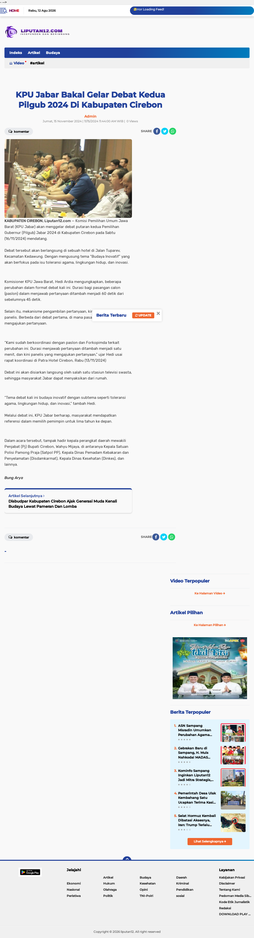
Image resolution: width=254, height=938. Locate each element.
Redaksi (225, 908)
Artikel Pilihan (186, 612)
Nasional (73, 889)
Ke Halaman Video (209, 593)
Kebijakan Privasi (232, 877)
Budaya (53, 53)
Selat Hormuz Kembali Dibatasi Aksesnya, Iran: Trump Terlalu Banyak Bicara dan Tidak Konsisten (197, 820)
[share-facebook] (156, 131)
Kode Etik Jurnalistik (234, 902)
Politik (108, 896)
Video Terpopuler (190, 581)
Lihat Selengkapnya (210, 841)
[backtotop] (127, 860)
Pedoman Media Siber (235, 896)
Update (143, 315)
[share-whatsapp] (172, 131)
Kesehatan (148, 883)
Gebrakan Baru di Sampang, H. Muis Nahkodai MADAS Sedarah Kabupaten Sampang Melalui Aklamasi (194, 753)
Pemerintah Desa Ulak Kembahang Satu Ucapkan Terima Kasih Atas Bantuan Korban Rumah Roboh (197, 798)
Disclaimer (227, 883)
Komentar (18, 536)
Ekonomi (74, 883)
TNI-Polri (146, 896)
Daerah (181, 877)
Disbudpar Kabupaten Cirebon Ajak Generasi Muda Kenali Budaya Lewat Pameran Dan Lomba (62, 504)
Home (14, 10)
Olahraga (110, 889)
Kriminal (182, 883)
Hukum (109, 883)
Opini (144, 889)
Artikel (34, 53)
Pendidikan (184, 889)
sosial (180, 896)
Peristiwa (74, 896)
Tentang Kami (229, 889)
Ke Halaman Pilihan (210, 625)
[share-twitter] (164, 131)
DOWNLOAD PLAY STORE (236, 914)
